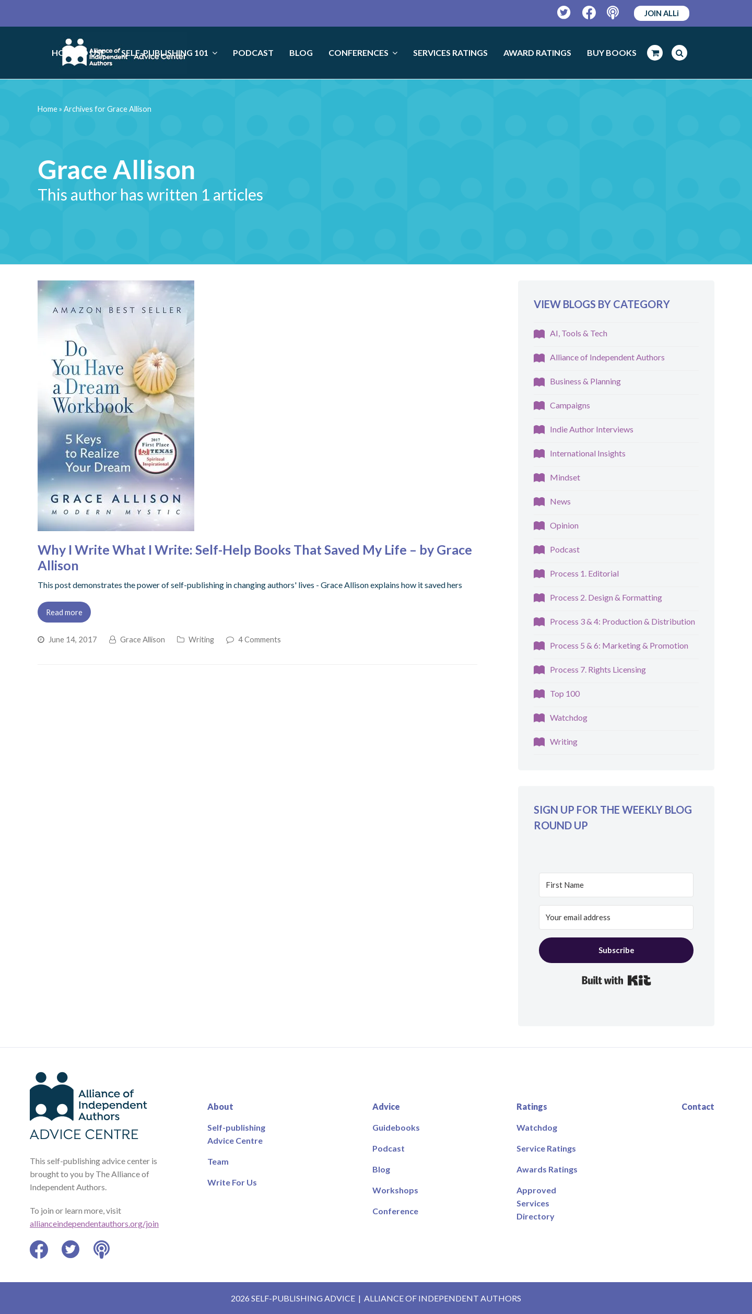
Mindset (565, 477)
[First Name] (616, 885)
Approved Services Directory (536, 1203)
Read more (64, 612)
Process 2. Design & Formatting (606, 597)
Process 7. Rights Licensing (598, 669)
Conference (395, 1211)
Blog (381, 1169)
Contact (698, 1106)
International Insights (588, 453)
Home (47, 108)
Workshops (395, 1190)
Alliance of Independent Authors (607, 357)
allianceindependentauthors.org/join (94, 1223)
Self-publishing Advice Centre (236, 1133)
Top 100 (565, 693)
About (220, 1106)
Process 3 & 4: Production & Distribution (622, 621)
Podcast (565, 549)
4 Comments (259, 639)
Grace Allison (142, 639)
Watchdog (569, 717)
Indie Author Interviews (591, 429)
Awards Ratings (547, 1169)
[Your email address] (616, 917)
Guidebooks (396, 1127)
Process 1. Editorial (584, 573)
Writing (201, 639)
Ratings (531, 1106)
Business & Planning (585, 381)
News (560, 501)
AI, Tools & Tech (578, 333)
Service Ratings (546, 1148)
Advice (386, 1106)
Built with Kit (616, 980)
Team (218, 1161)
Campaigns (570, 405)
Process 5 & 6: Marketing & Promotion (619, 645)
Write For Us (232, 1182)
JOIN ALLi (661, 13)
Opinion (564, 525)
